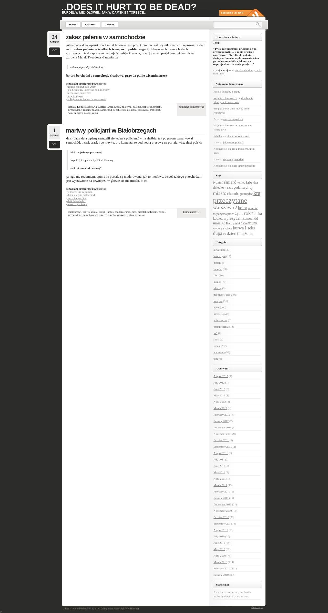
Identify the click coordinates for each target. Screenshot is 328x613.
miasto (219, 193)
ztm (215, 358)
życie (239, 213)
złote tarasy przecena (243, 165)
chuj (249, 187)
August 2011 (220, 453)
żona (248, 233)
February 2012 (221, 414)
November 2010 (222, 510)
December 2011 (222, 427)
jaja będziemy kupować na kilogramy (88, 89)
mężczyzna (220, 214)
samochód (106, 109)
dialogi (217, 262)
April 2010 (219, 555)
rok (247, 213)
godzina (239, 187)
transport (155, 109)
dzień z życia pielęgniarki (81, 194)
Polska (256, 213)
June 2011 (219, 465)
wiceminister (75, 112)
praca (230, 214)
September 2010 (222, 523)
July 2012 (218, 382)
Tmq (216, 108)
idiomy (217, 288)
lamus (110, 211)
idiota (94, 211)
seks (251, 228)
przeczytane (75, 109)
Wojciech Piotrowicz (225, 97)
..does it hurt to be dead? (129, 7)
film (240, 233)
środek (124, 109)
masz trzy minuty (77, 204)
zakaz (87, 112)
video (216, 345)
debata (72, 106)
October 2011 (221, 440)
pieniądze (246, 194)
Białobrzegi (74, 211)
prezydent (235, 218)
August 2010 (220, 529)
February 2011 (221, 491)
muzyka (217, 301)
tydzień (218, 182)
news (216, 307)
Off (55, 50)
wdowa (121, 214)
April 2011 (219, 478)
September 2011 (222, 446)
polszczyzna (220, 320)
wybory (217, 228)
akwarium (249, 223)
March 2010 (220, 562)
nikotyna (126, 106)
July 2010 (218, 536)
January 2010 (221, 574)
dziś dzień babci (76, 201)
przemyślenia (221, 326)
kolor (242, 207)
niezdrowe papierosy (79, 92)
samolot (253, 208)
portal (162, 211)
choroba (233, 194)
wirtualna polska (136, 214)
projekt (157, 106)
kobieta (218, 218)
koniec (241, 182)
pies (134, 211)
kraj (257, 193)
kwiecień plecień (76, 197)
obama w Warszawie (238, 135)
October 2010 (221, 517)
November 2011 (222, 433)
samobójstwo (90, 214)
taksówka (143, 109)
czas (230, 187)
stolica (227, 228)
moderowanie (122, 211)
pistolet (142, 211)
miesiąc (219, 223)
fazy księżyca (75, 95)
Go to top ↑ (257, 607)
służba (133, 109)
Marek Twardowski (109, 106)
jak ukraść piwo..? (233, 142)
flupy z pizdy (232, 91)
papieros (147, 106)
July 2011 (218, 459)
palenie (137, 106)
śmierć (103, 214)
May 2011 (219, 472)
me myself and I (222, 294)
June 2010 (219, 542)
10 (224, 234)
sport (216, 339)
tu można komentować (191, 106)
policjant (152, 211)
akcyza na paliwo (233, 118)
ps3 (215, 333)
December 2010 (222, 504)
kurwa (238, 228)
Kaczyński (233, 223)
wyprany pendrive (233, 159)
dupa (217, 233)
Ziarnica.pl (222, 584)
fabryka (252, 182)
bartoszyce (219, 256)
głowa (86, 211)
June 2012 (219, 388)
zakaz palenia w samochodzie (105, 37)
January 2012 (221, 421)
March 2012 (220, 408)
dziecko (218, 187)
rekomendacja (91, 109)
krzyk (102, 211)
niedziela (218, 313)
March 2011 (220, 485)
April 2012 (219, 401)
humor (217, 281)
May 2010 (219, 549)
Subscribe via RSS (232, 12)
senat (116, 109)
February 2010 (221, 568)
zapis (95, 112)
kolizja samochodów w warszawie (86, 99)
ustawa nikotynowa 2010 (81, 86)
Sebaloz (217, 135)
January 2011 (221, 497)
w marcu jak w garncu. (80, 191)
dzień (231, 233)
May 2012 (219, 395)
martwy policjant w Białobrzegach (111, 130)
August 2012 (220, 376)
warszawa (223, 207)
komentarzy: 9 (191, 211)
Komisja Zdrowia (87, 106)
